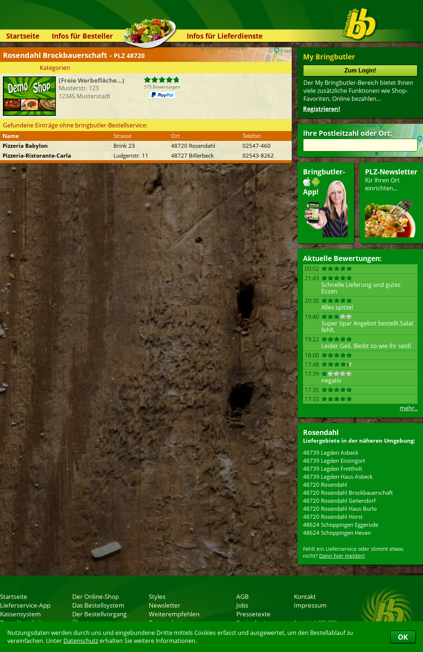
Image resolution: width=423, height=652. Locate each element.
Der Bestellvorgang (99, 613)
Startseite (22, 35)
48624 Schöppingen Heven (337, 532)
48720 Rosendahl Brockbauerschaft (348, 492)
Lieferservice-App (25, 605)
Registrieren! (321, 109)
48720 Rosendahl (325, 484)
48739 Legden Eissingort (334, 460)
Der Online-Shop (95, 596)
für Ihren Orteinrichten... (391, 202)
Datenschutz (80, 641)
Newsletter (165, 605)
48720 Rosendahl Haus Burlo (340, 508)
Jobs (242, 605)
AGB (242, 596)
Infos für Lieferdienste (225, 35)
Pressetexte (253, 613)
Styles (157, 596)
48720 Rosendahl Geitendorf (339, 500)
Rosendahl (321, 432)
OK (403, 636)
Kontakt (305, 596)
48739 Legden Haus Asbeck (338, 476)
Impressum (310, 605)
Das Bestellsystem (98, 605)
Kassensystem (20, 613)
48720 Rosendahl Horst (332, 516)
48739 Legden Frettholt (332, 468)
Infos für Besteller (82, 35)
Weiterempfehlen (174, 613)
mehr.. (409, 408)
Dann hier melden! (342, 555)
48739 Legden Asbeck (330, 452)
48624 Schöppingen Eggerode (340, 524)
